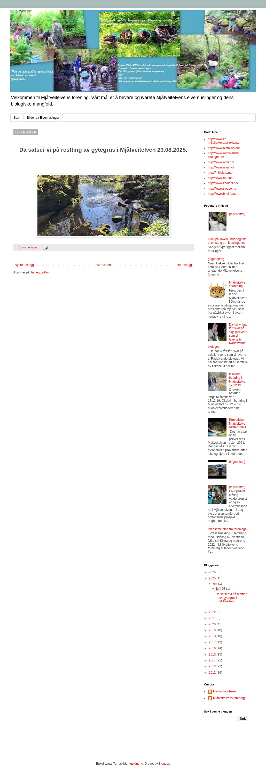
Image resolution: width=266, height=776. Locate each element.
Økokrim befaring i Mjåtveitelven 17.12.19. (238, 379)
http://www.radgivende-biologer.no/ (223, 155)
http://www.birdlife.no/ (222, 194)
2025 (213, 578)
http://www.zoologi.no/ (223, 183)
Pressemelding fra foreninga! (227, 529)
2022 (213, 612)
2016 (213, 648)
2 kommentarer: (28, 247)
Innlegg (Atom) (41, 272)
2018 (213, 636)
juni (215, 583)
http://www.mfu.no (220, 178)
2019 (213, 630)
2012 (213, 672)
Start (17, 117)
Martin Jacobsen (224, 691)
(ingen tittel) (237, 214)
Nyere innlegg (24, 265)
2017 (213, 642)
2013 (213, 666)
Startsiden (104, 265)
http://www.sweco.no (222, 188)
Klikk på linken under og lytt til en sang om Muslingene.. (227, 241)
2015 (213, 654)
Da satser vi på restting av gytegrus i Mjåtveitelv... (231, 597)
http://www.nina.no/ (221, 162)
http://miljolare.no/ (220, 172)
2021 (213, 618)
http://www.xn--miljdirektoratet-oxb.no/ (223, 140)
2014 (213, 660)
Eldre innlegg (183, 265)
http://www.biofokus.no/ (224, 148)
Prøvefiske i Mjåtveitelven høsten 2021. (238, 423)
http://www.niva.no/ (221, 167)
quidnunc (136, 763)
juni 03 (221, 589)
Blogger (164, 763)
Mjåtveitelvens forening (238, 284)
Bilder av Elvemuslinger (43, 117)
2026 (213, 572)
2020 (213, 624)
